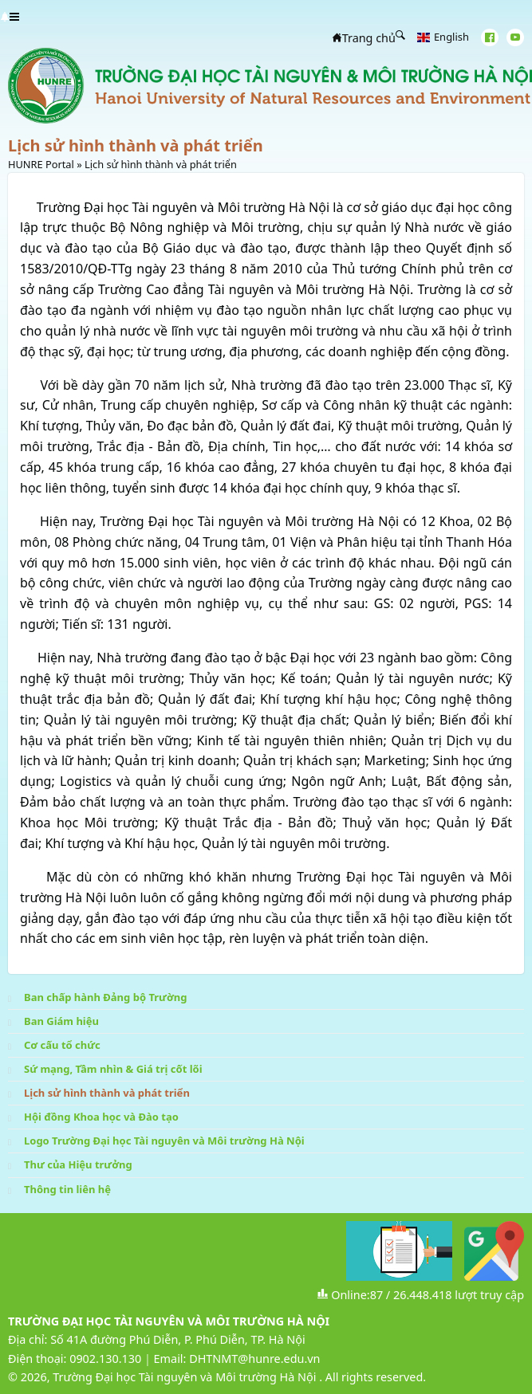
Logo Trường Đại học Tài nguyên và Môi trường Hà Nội (164, 1140)
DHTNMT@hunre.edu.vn (254, 1358)
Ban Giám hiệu (61, 1021)
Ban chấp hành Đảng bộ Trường (105, 997)
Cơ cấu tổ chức (62, 1045)
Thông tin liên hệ (67, 1189)
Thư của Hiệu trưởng (78, 1164)
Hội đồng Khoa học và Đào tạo (101, 1116)
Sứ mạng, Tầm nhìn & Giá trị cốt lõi (113, 1069)
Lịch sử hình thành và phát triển (107, 1093)
